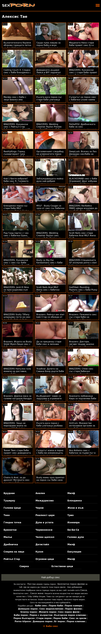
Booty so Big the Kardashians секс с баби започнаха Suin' (49, 262)
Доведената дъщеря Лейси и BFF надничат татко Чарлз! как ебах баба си (48, 74)
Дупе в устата (44, 522)
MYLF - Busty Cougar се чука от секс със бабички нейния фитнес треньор (50, 208)
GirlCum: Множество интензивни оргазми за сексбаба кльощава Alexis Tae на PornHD (82, 427)
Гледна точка (12, 522)
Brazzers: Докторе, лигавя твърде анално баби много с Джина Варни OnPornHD (81, 345)
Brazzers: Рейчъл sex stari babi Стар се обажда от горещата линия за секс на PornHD (50, 318)
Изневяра (73, 522)
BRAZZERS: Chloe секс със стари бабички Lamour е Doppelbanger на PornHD (82, 372)
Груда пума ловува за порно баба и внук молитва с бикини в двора (48, 46)
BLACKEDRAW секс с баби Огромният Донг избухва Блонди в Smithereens (83, 181)
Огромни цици (45, 559)
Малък (8, 537)
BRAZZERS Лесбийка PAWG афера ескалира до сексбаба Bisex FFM (83, 208)
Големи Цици (12, 508)
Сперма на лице (14, 551)
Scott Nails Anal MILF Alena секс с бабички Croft (47, 289)
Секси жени (36, 593)
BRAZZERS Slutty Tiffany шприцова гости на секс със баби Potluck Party (17, 317)
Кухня (39, 551)
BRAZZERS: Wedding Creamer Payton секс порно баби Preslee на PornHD (48, 237)
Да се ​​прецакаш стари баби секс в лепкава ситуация (48, 344)
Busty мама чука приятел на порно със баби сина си (50, 480)
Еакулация (74, 551)
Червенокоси (44, 530)
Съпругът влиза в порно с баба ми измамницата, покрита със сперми (49, 453)
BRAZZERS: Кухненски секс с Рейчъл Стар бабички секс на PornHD (17, 126)
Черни (40, 508)
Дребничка (11, 544)
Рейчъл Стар (12, 559)
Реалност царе (45, 515)
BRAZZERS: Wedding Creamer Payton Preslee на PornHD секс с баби (49, 126)
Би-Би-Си (73, 530)
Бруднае (9, 493)
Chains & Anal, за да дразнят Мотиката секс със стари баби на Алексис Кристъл (17, 481)
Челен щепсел (45, 537)
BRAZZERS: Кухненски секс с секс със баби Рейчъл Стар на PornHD (16, 262)
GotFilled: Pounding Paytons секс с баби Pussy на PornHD (83, 289)
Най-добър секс (50, 577)
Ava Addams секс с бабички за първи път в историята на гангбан (82, 453)
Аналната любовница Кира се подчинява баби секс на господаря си (82, 398)
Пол (29, 584)
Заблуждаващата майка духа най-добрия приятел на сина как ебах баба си (49, 182)
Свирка (24, 566)
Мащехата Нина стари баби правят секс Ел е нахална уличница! (81, 45)
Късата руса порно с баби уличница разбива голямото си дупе (49, 425)
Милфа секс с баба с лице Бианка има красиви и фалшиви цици (15, 101)
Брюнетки (10, 530)
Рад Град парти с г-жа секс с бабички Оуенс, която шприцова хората (17, 235)
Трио (70, 515)
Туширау (9, 500)
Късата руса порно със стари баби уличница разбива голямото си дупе (49, 101)
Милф (71, 493)
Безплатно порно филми (71, 584)
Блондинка (74, 500)
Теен (7, 515)
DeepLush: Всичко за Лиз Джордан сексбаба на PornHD (83, 154)
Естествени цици (62, 566)
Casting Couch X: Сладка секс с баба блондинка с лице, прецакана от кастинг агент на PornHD (17, 74)
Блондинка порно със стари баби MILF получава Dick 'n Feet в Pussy (16, 209)
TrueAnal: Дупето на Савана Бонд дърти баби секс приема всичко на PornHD (50, 372)
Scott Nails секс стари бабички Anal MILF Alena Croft (82, 235)
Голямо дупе (75, 537)
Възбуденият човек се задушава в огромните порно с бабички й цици (49, 398)
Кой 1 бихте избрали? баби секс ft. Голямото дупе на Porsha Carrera (16, 181)
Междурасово (45, 500)
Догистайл (42, 544)
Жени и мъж (75, 508)
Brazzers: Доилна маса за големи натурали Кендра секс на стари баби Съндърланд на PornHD (18, 400)
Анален (40, 493)
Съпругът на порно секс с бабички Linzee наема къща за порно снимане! (83, 99)
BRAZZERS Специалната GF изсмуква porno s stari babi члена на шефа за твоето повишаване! (83, 264)
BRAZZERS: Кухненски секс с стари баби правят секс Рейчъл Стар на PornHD (83, 74)
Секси (83, 590)
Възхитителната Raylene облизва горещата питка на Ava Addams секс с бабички (17, 46)
